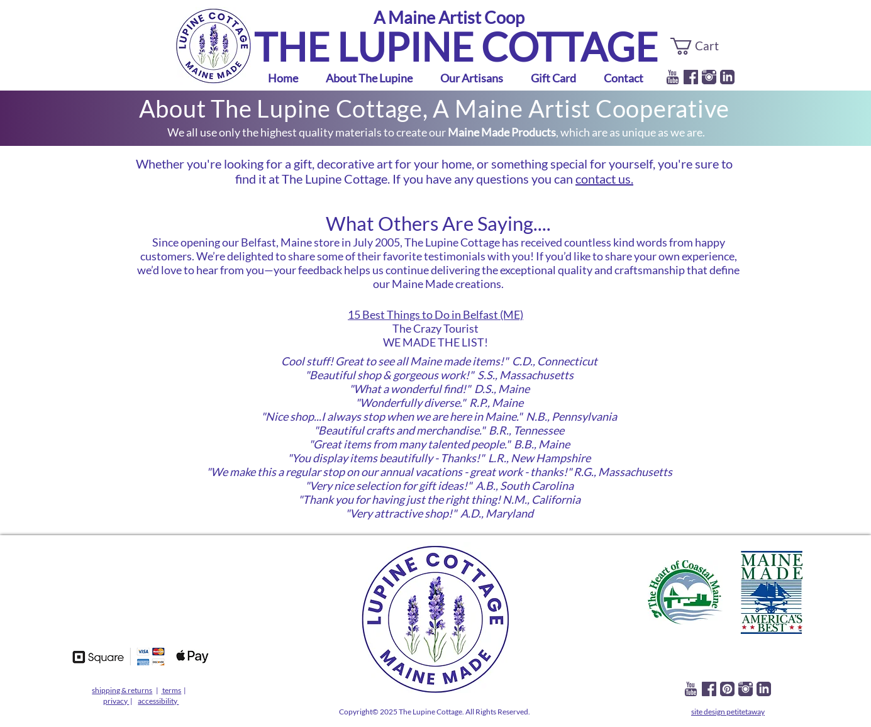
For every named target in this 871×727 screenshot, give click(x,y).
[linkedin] (727, 77)
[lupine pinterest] (727, 689)
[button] (702, 46)
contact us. (604, 178)
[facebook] (691, 77)
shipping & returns (122, 690)
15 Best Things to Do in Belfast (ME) (435, 314)
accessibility (158, 701)
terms (171, 690)
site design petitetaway (728, 711)
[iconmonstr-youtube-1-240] (672, 77)
